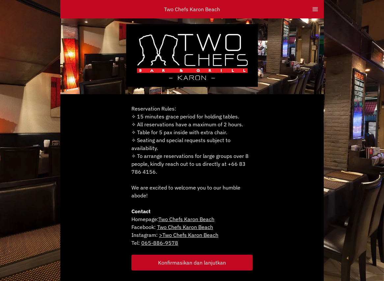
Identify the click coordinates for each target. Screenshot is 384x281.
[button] (192, 262)
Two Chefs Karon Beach (186, 219)
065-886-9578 (159, 243)
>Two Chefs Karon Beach (188, 235)
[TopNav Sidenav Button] (315, 9)
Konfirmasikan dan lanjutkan (192, 262)
